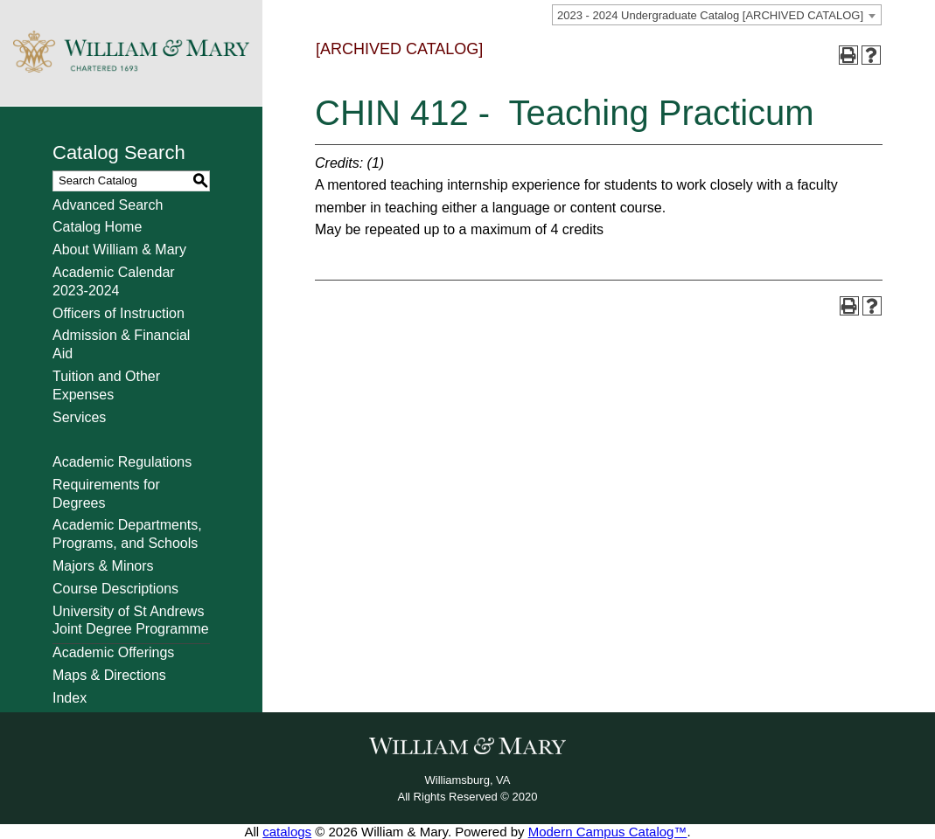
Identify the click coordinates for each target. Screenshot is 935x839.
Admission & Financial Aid (121, 344)
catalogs (286, 831)
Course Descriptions (115, 588)
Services (79, 417)
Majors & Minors (103, 565)
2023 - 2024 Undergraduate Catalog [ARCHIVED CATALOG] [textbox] (710, 15)
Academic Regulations (122, 461)
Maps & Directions (109, 675)
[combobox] (717, 14)
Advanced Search (107, 205)
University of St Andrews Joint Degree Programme (130, 620)
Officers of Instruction (118, 313)
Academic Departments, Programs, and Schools (127, 534)
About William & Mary (119, 249)
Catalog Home (97, 226)
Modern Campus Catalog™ (607, 831)
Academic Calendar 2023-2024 (113, 281)
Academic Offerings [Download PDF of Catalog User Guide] (113, 652)
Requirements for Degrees (106, 493)
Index (69, 697)
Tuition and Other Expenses (106, 385)
